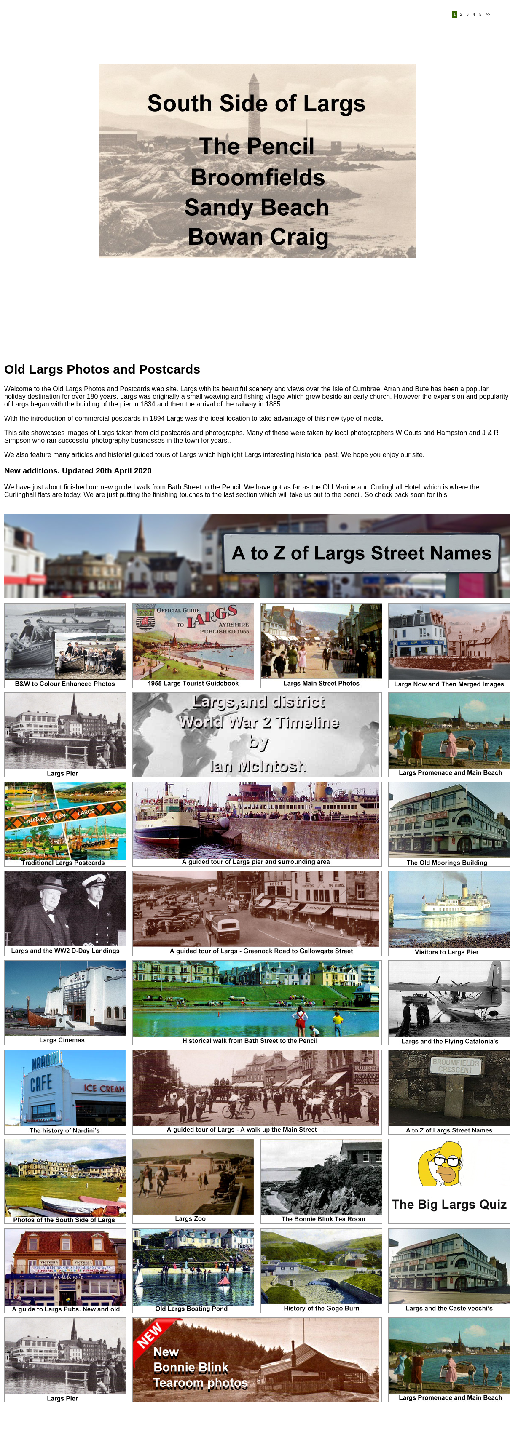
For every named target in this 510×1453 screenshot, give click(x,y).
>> (488, 14)
